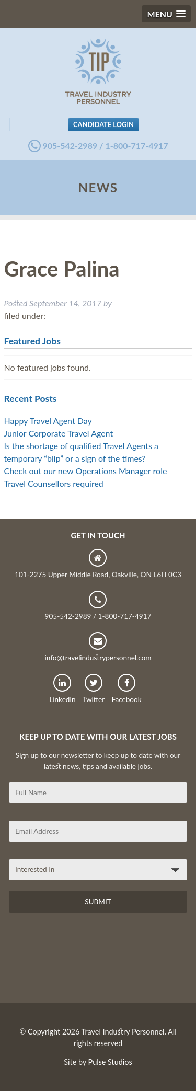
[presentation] (88, 961)
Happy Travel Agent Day (48, 421)
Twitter (94, 689)
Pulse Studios (110, 1062)
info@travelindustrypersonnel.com (97, 647)
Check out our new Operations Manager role (85, 471)
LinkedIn (62, 689)
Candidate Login (103, 124)
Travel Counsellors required (53, 483)
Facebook (127, 689)
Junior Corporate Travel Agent (58, 433)
